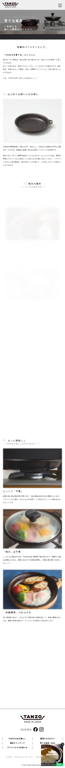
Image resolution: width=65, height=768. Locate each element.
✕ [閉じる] (62, 744)
